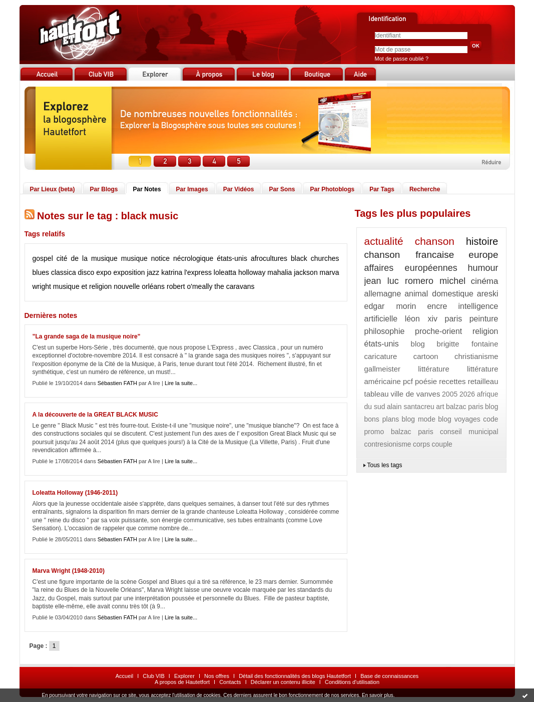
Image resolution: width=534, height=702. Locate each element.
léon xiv (421, 318)
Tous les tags (384, 465)
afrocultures (269, 258)
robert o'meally (189, 286)
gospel (43, 258)
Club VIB (153, 676)
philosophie (384, 331)
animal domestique (438, 293)
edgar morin (390, 306)
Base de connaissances (389, 676)
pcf (408, 381)
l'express (198, 272)
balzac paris (464, 407)
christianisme (476, 356)
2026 (467, 394)
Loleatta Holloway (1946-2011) (75, 492)
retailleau (483, 381)
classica (63, 272)
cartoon (425, 356)
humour (482, 268)
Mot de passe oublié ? (402, 59)
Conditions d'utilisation (352, 682)
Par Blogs (104, 189)
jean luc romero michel (415, 281)
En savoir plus (377, 695)
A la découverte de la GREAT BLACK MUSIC (95, 414)
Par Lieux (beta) (52, 189)
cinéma (484, 281)
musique (134, 258)
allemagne (382, 293)
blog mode (418, 419)
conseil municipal (469, 432)
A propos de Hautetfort (182, 682)
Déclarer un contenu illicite (283, 682)
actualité (383, 241)
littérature (433, 369)
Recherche (424, 189)
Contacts (230, 682)
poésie (426, 381)
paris (453, 318)
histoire (482, 241)
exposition (129, 272)
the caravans (234, 286)
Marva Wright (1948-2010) (69, 570)
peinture (483, 318)
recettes (452, 381)
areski (487, 293)
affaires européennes (410, 268)
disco (86, 272)
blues (41, 272)
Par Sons (282, 189)
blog (418, 343)
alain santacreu (410, 407)
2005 (449, 394)
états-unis (232, 258)
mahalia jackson (292, 272)
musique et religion (82, 286)
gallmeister (382, 369)
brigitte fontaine (467, 343)
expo (103, 272)
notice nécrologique (182, 258)
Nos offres (216, 676)
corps (421, 444)
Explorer (184, 676)
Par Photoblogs (332, 189)
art (440, 407)
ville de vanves (415, 394)
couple (442, 444)
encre (437, 306)
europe (483, 254)
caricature (380, 356)
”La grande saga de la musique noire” (87, 336)
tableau (376, 394)
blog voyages (459, 419)
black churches (315, 258)
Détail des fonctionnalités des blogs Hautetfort (295, 676)
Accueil (124, 676)
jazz (153, 272)
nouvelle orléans (139, 286)
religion (485, 331)
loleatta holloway (240, 272)
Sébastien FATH (117, 383)
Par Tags (381, 189)
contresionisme (387, 444)
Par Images (192, 189)
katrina (171, 272)
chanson (434, 241)
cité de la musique (87, 258)
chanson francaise (409, 254)
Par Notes (147, 189)
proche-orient (438, 331)
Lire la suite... (181, 383)
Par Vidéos (238, 189)
